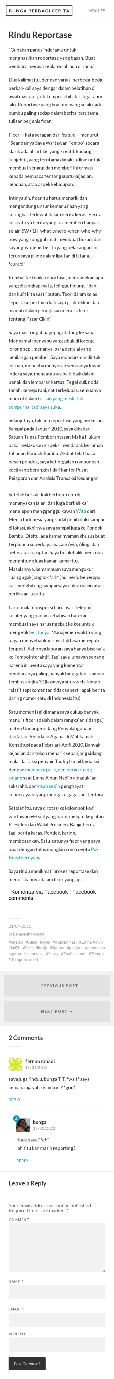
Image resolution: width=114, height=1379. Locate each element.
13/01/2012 (36, 1067)
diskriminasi (66, 942)
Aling (33, 942)
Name (16, 1281)
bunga (40, 1122)
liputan (58, 947)
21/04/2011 (20, 926)
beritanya (39, 632)
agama (17, 942)
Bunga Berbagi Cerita (39, 10)
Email (16, 1309)
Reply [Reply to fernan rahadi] (15, 1099)
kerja (42, 947)
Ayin (46, 942)
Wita (81, 511)
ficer (29, 947)
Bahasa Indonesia (28, 933)
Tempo (97, 953)
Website (17, 1334)
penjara (76, 947)
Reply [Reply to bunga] (22, 1160)
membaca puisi (40, 769)
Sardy (53, 953)
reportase (34, 953)
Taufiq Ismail (74, 953)
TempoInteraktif (26, 959)
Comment (19, 1220)
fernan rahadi (40, 1061)
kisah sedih (48, 786)
